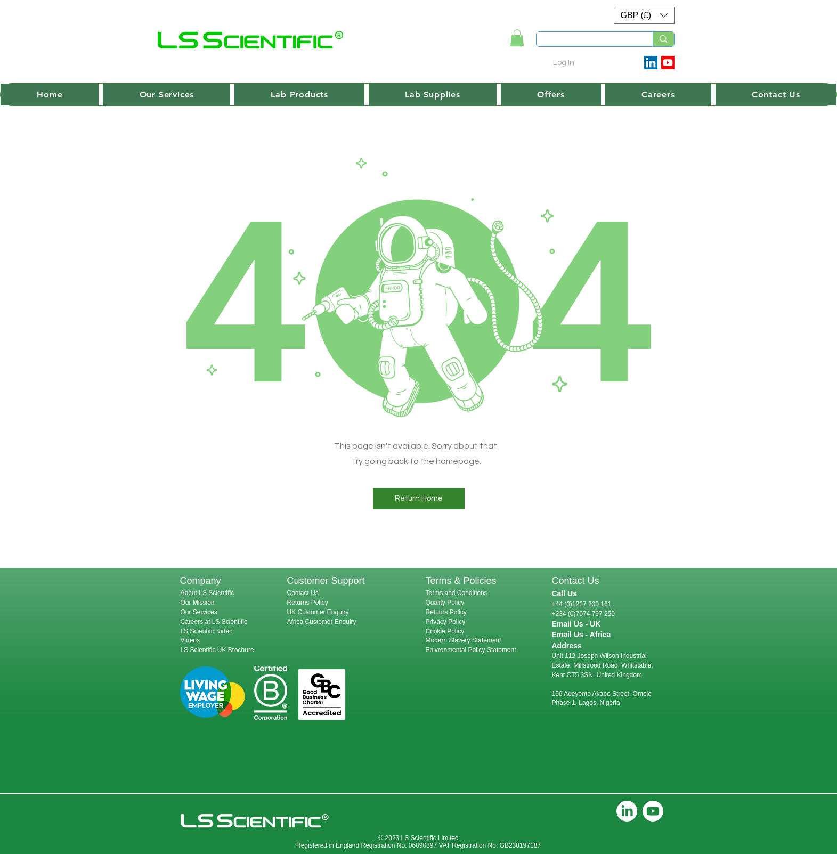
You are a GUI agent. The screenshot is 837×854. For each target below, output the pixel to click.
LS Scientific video (207, 631)
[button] (644, 15)
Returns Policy (307, 602)
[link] (517, 37)
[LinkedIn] (626, 811)
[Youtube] (668, 62)
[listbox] (644, 15)
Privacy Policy (446, 621)
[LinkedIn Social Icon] (650, 62)
